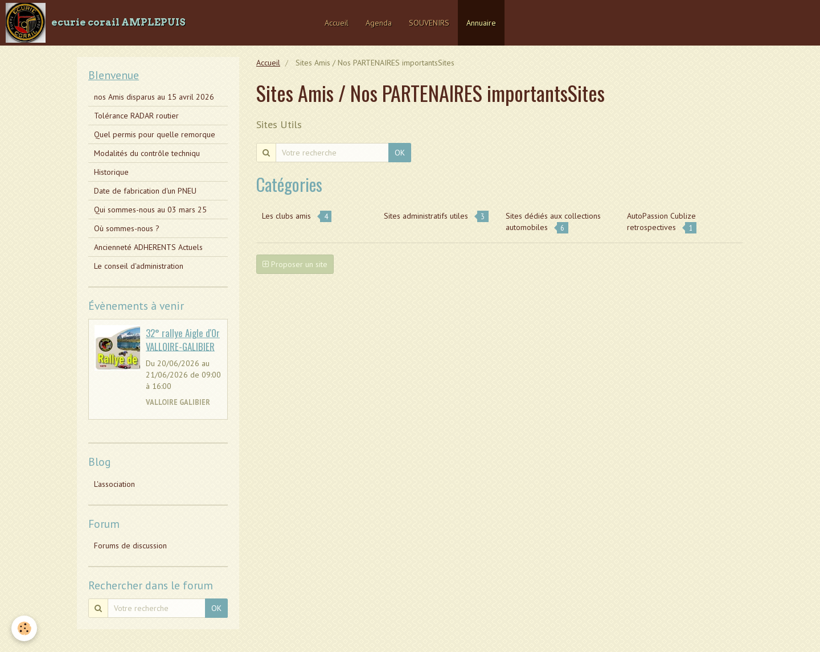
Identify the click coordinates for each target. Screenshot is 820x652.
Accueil (336, 23)
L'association (114, 484)
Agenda (379, 23)
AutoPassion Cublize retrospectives (661, 222)
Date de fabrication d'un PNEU (145, 191)
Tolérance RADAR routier (136, 115)
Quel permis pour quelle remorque (154, 134)
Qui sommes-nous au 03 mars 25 (150, 209)
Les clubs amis (296, 216)
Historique (111, 172)
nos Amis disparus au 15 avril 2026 (154, 97)
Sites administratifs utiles (436, 216)
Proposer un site (295, 264)
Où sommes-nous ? (126, 228)
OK (400, 152)
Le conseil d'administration (138, 266)
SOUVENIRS (429, 23)
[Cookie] (24, 628)
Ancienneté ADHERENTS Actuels (148, 247)
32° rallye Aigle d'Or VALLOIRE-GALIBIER (183, 340)
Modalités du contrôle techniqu (147, 153)
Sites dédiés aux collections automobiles (553, 222)
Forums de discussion (130, 545)
